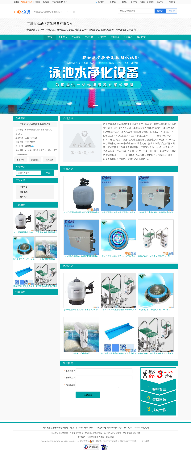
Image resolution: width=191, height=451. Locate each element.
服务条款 (100, 437)
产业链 (142, 2)
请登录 (37, 2)
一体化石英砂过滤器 (46, 259)
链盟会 (80, 433)
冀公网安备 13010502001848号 (103, 441)
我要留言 (35, 160)
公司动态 (102, 37)
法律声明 (91, 437)
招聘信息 (20, 292)
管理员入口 (145, 428)
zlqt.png (137, 428)
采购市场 (64, 433)
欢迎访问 (23, 2)
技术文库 (98, 433)
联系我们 (128, 37)
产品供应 (75, 37)
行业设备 (23, 187)
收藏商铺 (20, 160)
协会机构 (150, 2)
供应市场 (55, 433)
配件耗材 (23, 197)
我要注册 (49, 160)
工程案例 (115, 37)
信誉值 (29, 146)
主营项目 (20, 205)
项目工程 (23, 192)
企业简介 (62, 37)
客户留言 (141, 37)
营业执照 (145, 441)
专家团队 (89, 433)
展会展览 (127, 433)
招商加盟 (117, 433)
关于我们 (81, 437)
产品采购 (89, 37)
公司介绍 (68, 118)
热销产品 (68, 266)
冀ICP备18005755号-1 (129, 441)
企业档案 (20, 118)
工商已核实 (30, 142)
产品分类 (20, 180)
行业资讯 (108, 433)
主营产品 (68, 169)
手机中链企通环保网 (59, 2)
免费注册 (46, 2)
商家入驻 (136, 433)
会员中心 (134, 2)
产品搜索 (20, 167)
